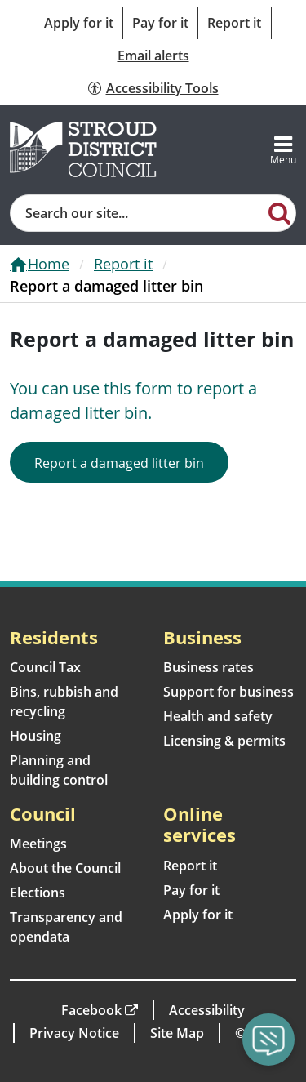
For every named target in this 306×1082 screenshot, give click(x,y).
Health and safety (218, 716)
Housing (35, 736)
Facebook (91, 1010)
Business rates (208, 667)
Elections (37, 893)
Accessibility (207, 1010)
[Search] (279, 212)
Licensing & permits (224, 741)
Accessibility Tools (162, 88)
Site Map (177, 1033)
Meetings (38, 844)
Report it (234, 23)
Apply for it (78, 23)
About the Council (65, 868)
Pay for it (160, 23)
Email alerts (153, 56)
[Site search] (137, 213)
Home (48, 264)
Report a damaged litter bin (119, 463)
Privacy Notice (74, 1033)
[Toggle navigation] (283, 149)
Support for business (228, 692)
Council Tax (45, 667)
